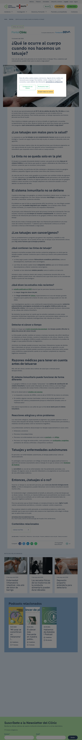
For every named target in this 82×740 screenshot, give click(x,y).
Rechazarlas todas (43, 86)
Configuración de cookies (27, 87)
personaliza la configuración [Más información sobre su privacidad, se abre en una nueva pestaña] (54, 82)
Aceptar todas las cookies (45, 91)
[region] (41, 85)
